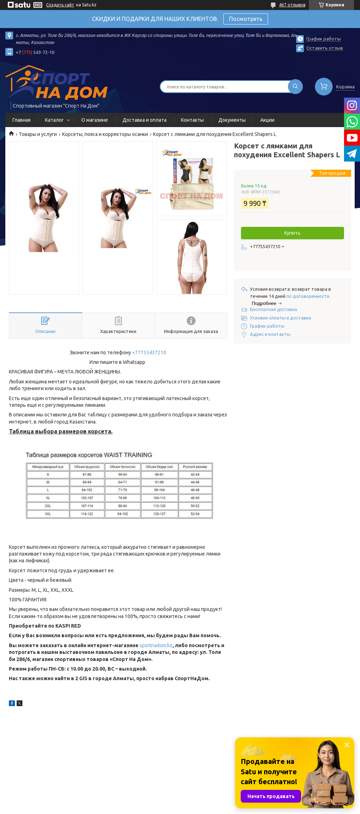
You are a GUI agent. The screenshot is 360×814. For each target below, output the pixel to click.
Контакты (192, 120)
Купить (292, 233)
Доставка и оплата (144, 120)
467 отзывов (292, 4)
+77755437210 (149, 352)
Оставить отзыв (324, 47)
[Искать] (295, 86)
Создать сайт (60, 4)
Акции (267, 120)
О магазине (94, 120)
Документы (232, 120)
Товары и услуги (38, 134)
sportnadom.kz (156, 645)
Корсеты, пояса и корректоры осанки (105, 134)
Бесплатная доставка (273, 309)
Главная (21, 120)
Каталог (54, 120)
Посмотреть (245, 19)
